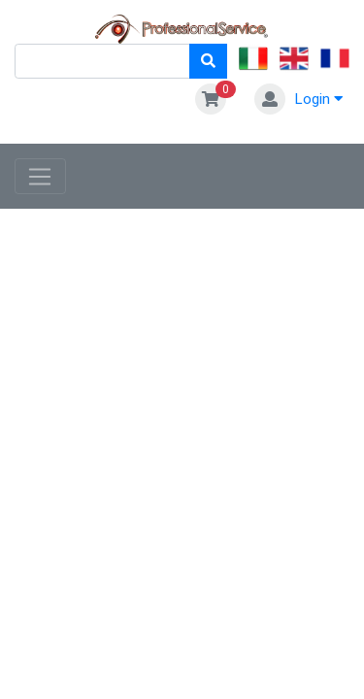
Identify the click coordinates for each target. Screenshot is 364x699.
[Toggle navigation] (40, 176)
